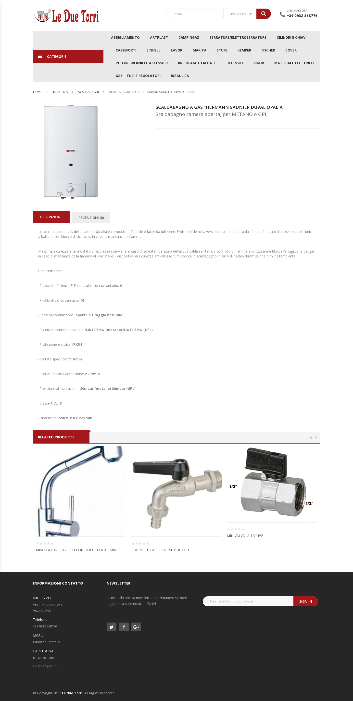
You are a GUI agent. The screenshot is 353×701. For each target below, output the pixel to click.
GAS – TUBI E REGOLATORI (138, 75)
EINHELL (154, 50)
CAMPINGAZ (188, 37)
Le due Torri (72, 693)
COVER (291, 50)
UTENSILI (235, 63)
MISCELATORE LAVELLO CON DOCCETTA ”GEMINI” (77, 550)
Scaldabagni (88, 91)
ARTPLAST (159, 37)
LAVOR (176, 50)
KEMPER (244, 50)
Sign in (305, 601)
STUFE (222, 50)
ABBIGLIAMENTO (125, 37)
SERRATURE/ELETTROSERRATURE (238, 37)
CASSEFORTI (126, 50)
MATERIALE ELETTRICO (294, 63)
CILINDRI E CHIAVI (291, 37)
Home (37, 91)
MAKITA (199, 50)
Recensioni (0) (91, 217)
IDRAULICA (180, 75)
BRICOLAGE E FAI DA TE (197, 63)
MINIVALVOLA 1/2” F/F (245, 535)
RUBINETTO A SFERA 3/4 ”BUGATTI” (160, 550)
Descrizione (51, 217)
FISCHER (268, 50)
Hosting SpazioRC (46, 666)
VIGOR (258, 63)
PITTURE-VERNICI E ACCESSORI (142, 63)
